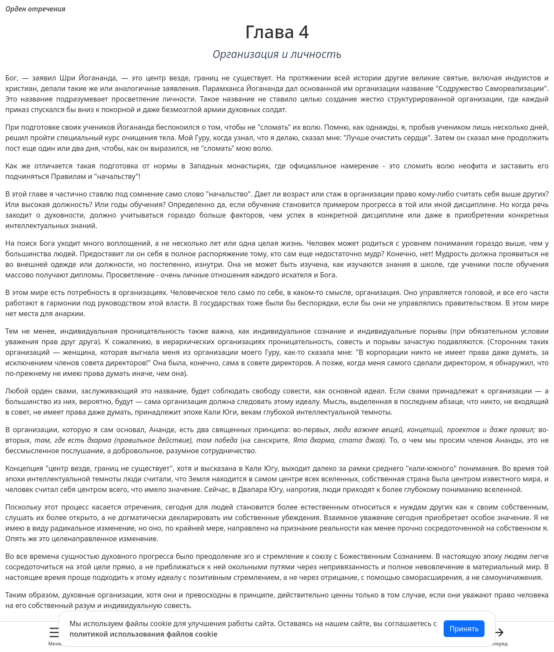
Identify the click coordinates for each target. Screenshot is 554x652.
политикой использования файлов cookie (143, 634)
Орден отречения (35, 9)
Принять (464, 629)
